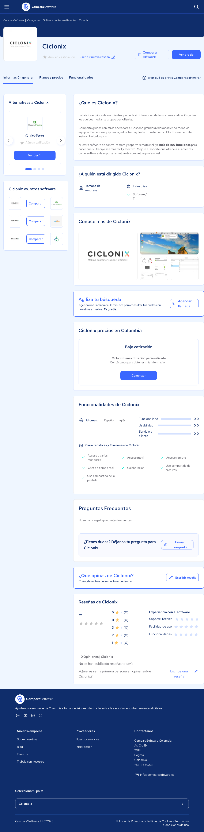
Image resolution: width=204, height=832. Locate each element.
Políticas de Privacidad (130, 821)
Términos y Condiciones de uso (176, 823)
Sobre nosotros (27, 739)
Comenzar (139, 375)
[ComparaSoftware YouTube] (25, 715)
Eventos (22, 754)
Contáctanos (143, 731)
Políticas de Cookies (159, 821)
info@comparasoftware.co (154, 774)
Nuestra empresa (29, 731)
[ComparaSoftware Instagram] (40, 715)
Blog (20, 747)
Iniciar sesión (84, 747)
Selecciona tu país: (29, 791)
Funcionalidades (81, 77)
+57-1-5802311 (143, 765)
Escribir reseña (182, 577)
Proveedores (85, 731)
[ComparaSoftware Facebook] (32, 715)
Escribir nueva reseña (98, 57)
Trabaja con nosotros (30, 761)
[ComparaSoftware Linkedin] (17, 715)
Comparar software (148, 54)
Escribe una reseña (184, 674)
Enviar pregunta (175, 544)
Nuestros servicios (87, 739)
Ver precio (186, 55)
